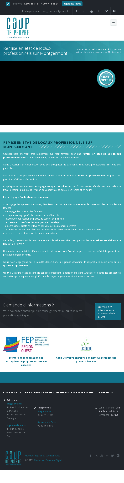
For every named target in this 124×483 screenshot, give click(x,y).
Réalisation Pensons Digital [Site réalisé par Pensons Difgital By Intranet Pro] (48, 460)
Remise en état (104, 49)
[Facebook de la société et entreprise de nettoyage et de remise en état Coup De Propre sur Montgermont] (76, 11)
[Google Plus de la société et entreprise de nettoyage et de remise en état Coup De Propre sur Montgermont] (99, 11)
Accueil (91, 49)
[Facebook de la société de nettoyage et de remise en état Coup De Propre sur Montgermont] (90, 455)
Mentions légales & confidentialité (42, 455)
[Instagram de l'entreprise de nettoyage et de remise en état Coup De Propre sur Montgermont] (114, 11)
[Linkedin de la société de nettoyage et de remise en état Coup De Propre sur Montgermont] (84, 11)
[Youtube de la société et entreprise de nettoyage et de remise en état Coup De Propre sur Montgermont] (91, 11)
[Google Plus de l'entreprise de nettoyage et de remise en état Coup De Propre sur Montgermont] (107, 455)
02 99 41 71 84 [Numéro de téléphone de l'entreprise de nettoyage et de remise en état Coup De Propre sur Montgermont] (45, 414)
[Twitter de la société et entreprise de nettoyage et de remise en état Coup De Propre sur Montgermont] (106, 11)
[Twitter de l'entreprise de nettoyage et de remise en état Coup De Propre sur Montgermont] (112, 455)
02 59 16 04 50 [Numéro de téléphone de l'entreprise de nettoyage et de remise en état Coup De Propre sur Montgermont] (45, 425)
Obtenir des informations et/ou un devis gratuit (106, 311)
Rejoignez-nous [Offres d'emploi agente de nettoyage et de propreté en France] (72, 3)
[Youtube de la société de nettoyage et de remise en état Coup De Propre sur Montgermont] (101, 455)
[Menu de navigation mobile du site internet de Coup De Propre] (113, 22)
